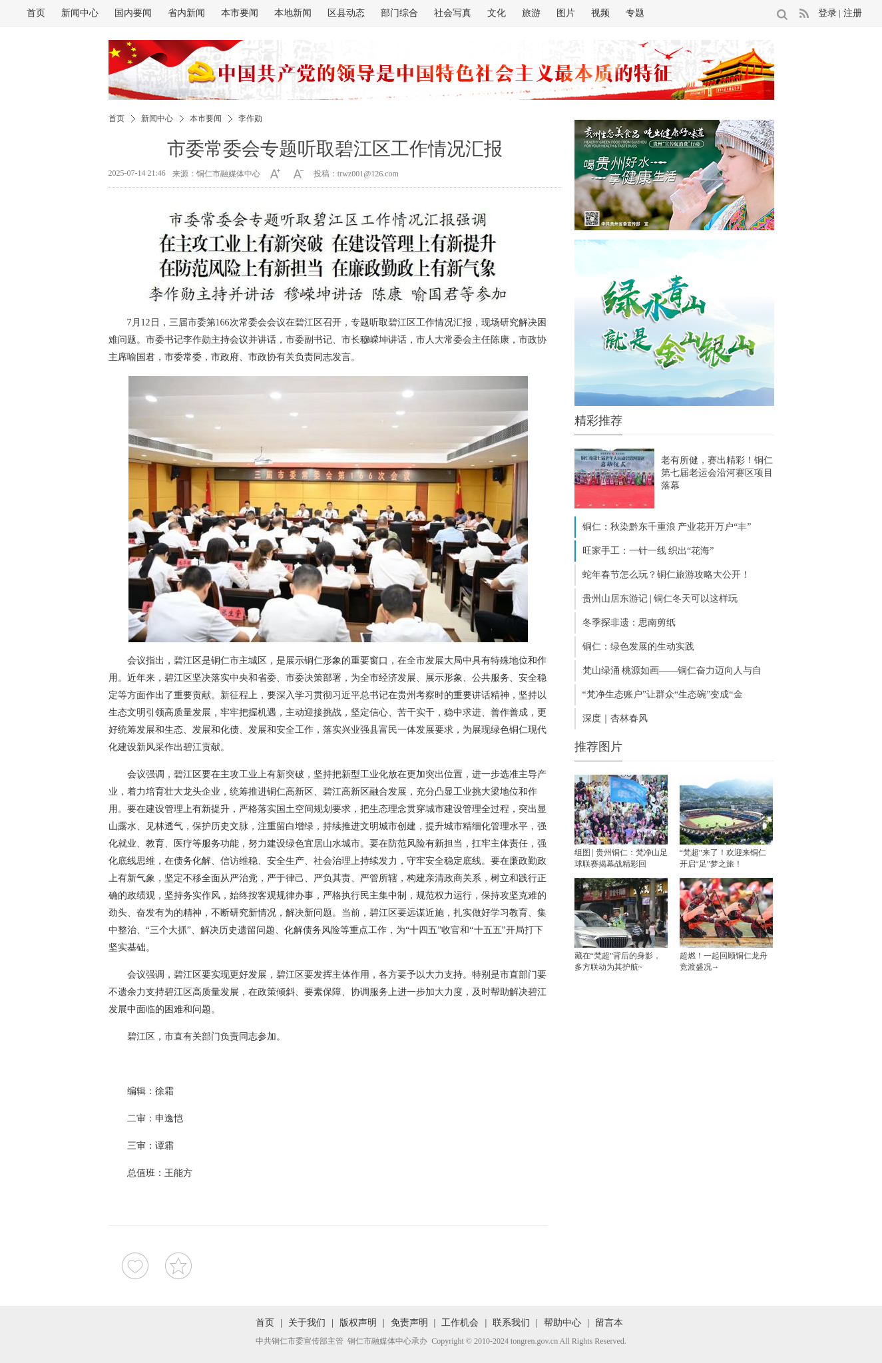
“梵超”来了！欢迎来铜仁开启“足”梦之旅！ (723, 858)
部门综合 (399, 13)
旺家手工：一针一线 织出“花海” (648, 551)
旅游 (531, 13)
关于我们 (307, 1323)
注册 (852, 13)
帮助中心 (562, 1323)
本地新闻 (293, 13)
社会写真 (452, 13)
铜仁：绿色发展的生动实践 (638, 647)
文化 (496, 13)
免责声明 (409, 1323)
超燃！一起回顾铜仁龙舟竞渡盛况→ (724, 961)
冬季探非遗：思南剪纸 (629, 623)
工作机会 (460, 1323)
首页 (36, 13)
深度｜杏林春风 (615, 718)
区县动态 (346, 13)
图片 (565, 13)
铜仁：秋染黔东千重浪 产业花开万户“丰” (667, 527)
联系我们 (511, 1323)
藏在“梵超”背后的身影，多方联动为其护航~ (618, 961)
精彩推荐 (598, 420)
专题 (635, 13)
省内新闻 (186, 13)
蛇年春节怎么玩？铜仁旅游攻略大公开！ (666, 575)
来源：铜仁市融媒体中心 (216, 173)
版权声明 (358, 1323)
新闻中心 (80, 13)
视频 (600, 13)
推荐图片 (598, 746)
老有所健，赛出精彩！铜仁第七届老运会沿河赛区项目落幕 (717, 472)
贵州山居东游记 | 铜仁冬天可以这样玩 (660, 599)
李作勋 (250, 118)
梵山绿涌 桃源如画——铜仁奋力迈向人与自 (672, 671)
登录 (827, 13)
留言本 (609, 1323)
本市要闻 (239, 13)
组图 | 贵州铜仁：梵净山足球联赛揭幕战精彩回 (621, 858)
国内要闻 (133, 13)
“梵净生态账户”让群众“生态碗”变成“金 (662, 694)
